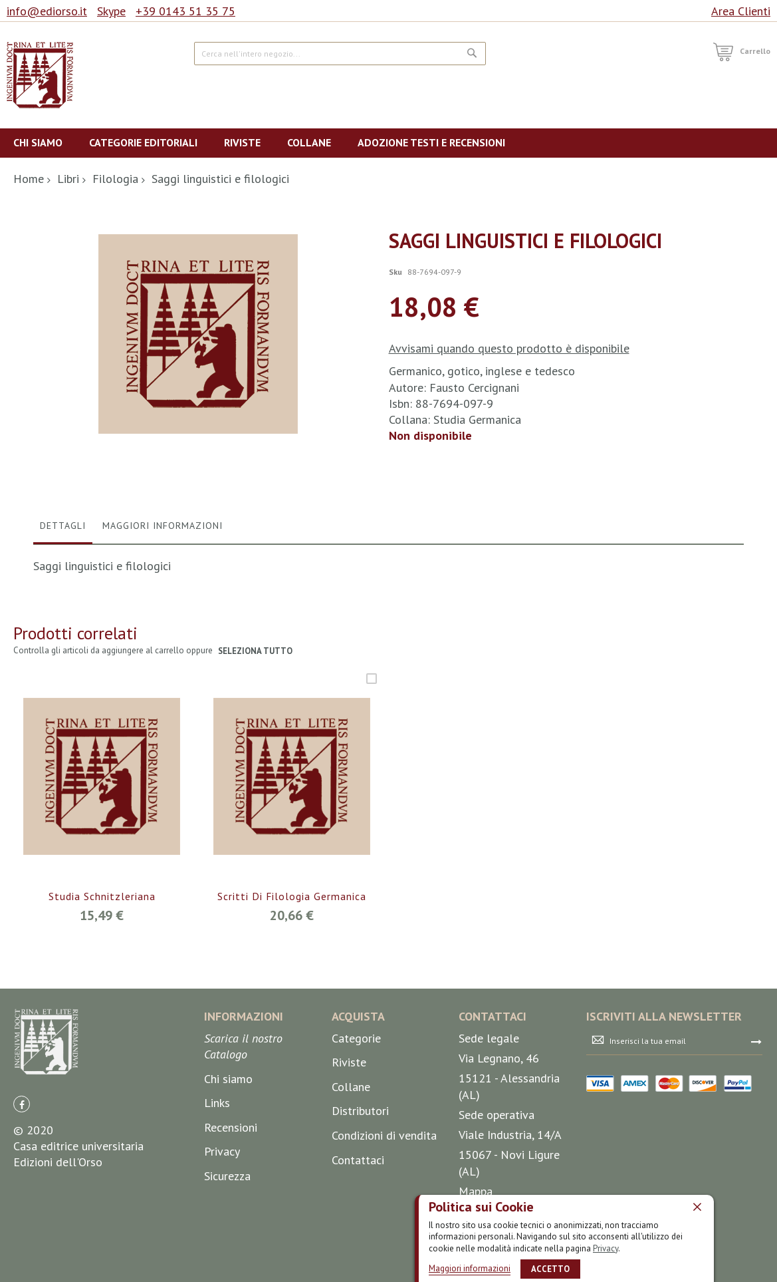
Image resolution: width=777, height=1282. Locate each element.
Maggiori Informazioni (162, 668)
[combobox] (339, 53)
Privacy (605, 1248)
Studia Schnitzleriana (102, 1039)
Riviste (349, 1204)
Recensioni (230, 1269)
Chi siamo (228, 1221)
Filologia (115, 178)
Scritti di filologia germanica (292, 1039)
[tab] (62, 671)
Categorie (356, 1180)
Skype (111, 11)
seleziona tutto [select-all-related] (255, 793)
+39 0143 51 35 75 (185, 11)
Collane (351, 1229)
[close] (697, 1207)
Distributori (360, 1253)
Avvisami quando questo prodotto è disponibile (509, 348)
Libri (68, 178)
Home (28, 178)
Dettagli (63, 668)
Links (217, 1245)
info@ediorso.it (47, 11)
